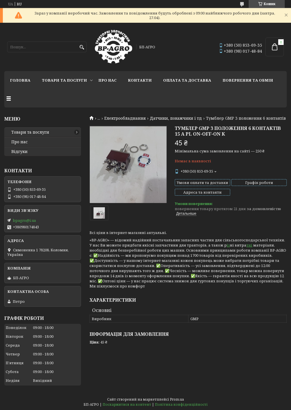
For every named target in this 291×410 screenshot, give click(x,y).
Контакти (140, 80)
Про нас (107, 80)
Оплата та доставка (187, 80)
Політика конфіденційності (181, 404)
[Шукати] (82, 47)
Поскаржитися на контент (127, 404)
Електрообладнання (125, 118)
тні (249, 245)
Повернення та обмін (248, 80)
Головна (20, 80)
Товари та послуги (64, 80)
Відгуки (19, 151)
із (228, 245)
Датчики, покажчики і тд (176, 118)
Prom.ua (177, 399)
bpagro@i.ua (24, 220)
